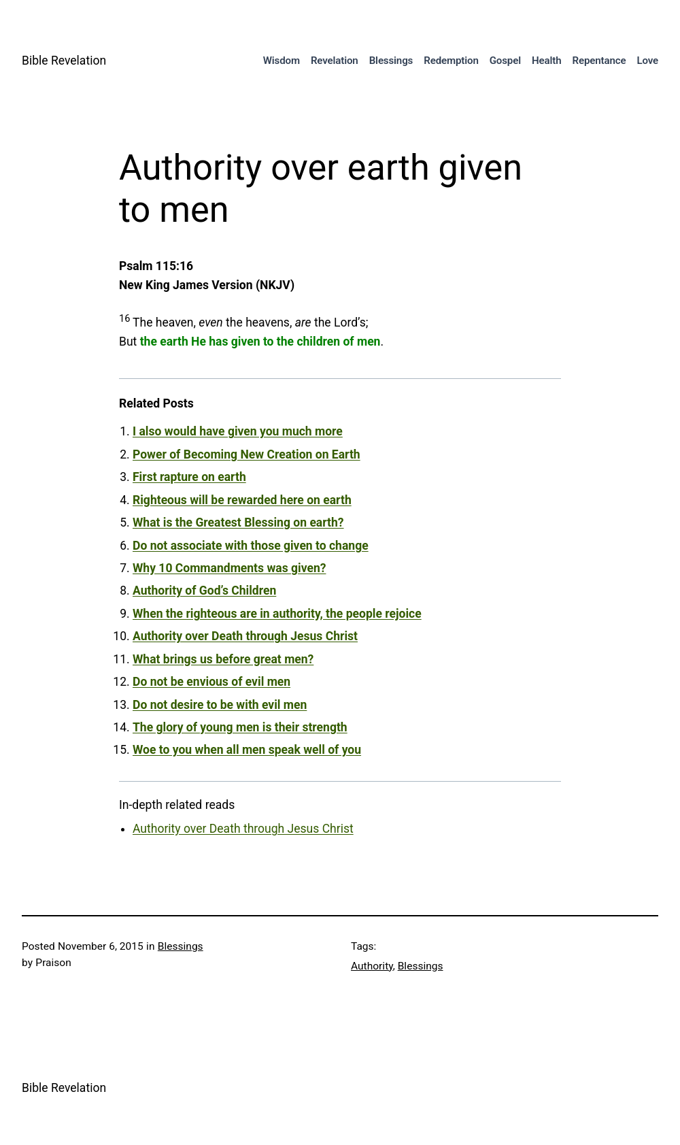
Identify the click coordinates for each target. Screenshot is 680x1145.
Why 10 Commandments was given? (229, 568)
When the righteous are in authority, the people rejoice (277, 613)
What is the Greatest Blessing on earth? (238, 522)
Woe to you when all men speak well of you (247, 750)
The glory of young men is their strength (240, 727)
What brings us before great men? (223, 659)
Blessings (391, 60)
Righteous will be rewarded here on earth (242, 500)
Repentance (599, 60)
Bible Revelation (64, 60)
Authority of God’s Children (204, 590)
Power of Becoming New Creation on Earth (246, 454)
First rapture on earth (189, 477)
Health (546, 60)
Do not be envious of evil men (211, 681)
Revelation (334, 60)
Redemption (451, 60)
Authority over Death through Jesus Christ (245, 636)
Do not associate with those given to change (251, 545)
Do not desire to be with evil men (220, 705)
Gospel (505, 60)
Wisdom (281, 60)
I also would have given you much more (238, 431)
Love (647, 60)
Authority (372, 966)
